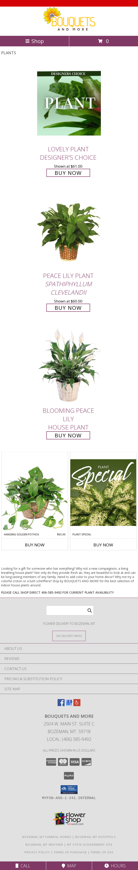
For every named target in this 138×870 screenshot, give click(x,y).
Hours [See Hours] (115, 866)
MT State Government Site (90, 844)
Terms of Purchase (70, 852)
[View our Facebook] (61, 704)
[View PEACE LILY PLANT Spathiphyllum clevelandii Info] (69, 230)
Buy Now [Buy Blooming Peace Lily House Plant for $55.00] (68, 435)
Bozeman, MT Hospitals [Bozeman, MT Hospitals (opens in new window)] (95, 837)
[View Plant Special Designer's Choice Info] (103, 492)
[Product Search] (70, 610)
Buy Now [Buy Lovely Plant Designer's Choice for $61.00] (68, 172)
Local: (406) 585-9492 (69, 739)
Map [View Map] (69, 866)
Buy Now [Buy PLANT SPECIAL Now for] (103, 545)
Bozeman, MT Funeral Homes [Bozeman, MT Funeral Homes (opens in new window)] (47, 837)
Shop (34, 41)
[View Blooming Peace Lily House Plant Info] (69, 364)
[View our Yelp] (76, 704)
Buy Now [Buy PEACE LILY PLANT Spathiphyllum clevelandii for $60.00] (68, 307)
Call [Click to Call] (23, 866)
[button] (69, 789)
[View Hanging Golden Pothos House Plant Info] (35, 492)
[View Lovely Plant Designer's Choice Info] (69, 103)
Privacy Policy (37, 852)
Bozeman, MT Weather (44, 844)
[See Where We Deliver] (69, 636)
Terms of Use (102, 852)
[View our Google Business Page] (69, 704)
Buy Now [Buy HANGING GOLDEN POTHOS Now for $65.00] (35, 545)
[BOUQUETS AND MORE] (69, 29)
